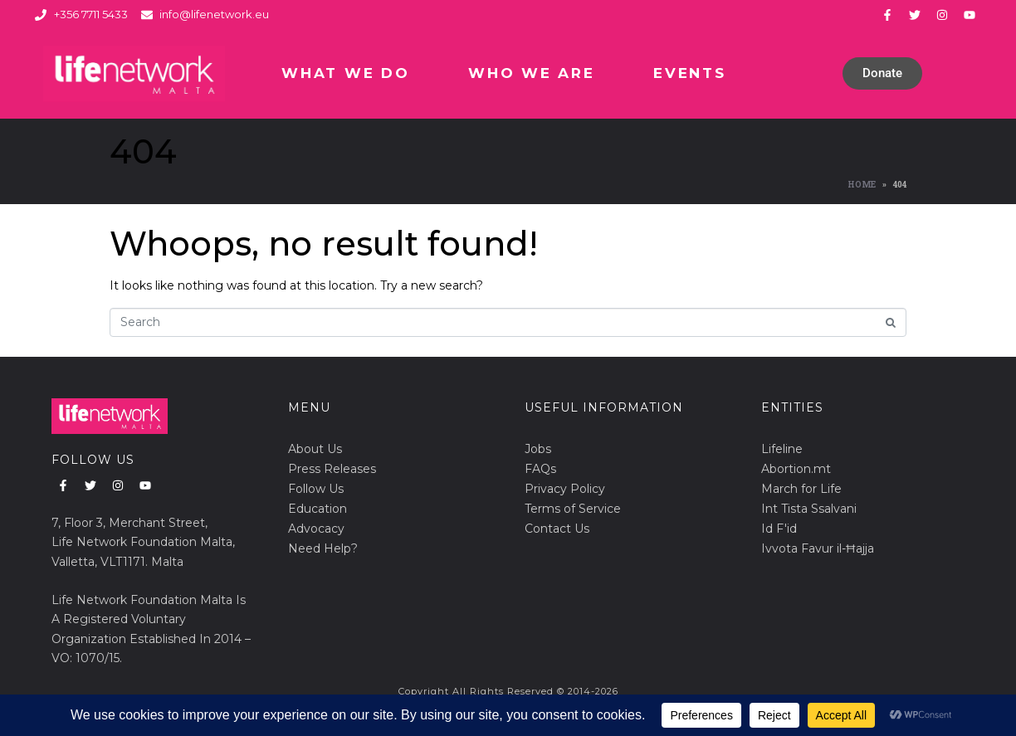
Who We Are (531, 73)
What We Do (345, 73)
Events (689, 73)
